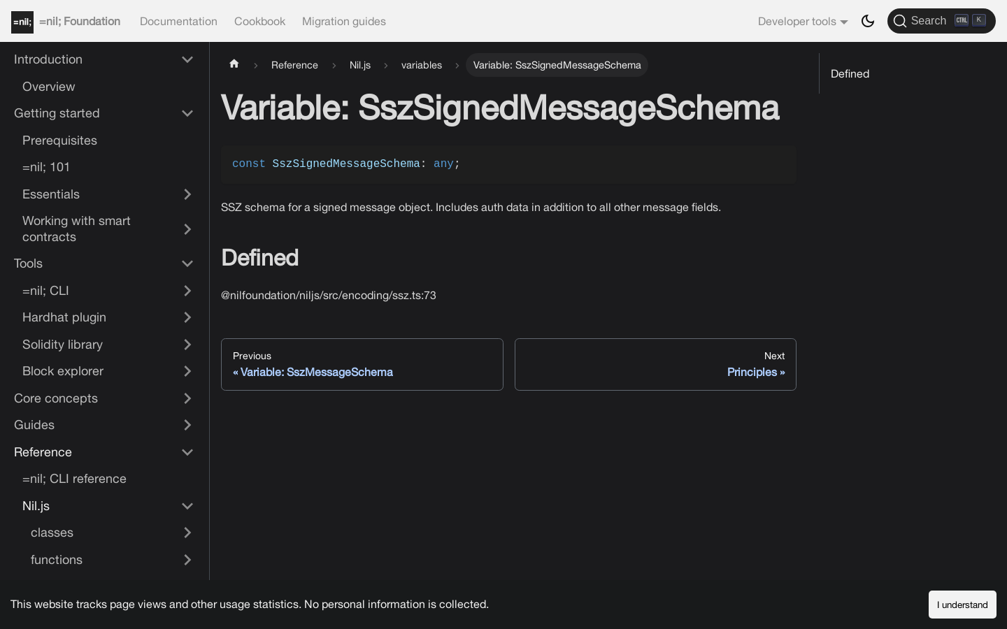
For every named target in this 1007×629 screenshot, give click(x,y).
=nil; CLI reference (74, 478)
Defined (850, 73)
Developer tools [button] (797, 21)
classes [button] (52, 532)
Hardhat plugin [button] (64, 317)
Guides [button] (34, 424)
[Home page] (234, 65)
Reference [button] (43, 451)
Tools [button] (28, 263)
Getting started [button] (57, 113)
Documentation (178, 21)
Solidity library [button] (62, 344)
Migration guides (344, 21)
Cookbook (259, 21)
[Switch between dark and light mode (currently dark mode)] (868, 21)
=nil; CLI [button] (45, 290)
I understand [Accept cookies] (962, 604)
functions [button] (57, 559)
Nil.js (36, 505)
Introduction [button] (48, 59)
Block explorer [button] (62, 370)
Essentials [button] (51, 194)
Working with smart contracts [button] (76, 228)
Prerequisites (59, 140)
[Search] (941, 21)
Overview (49, 86)
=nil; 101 (46, 166)
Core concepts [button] (56, 398)
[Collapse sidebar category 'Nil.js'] (187, 506)
